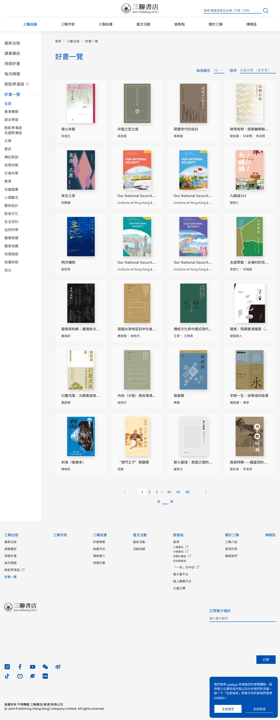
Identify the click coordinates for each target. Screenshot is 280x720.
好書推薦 (99, 542)
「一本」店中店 (183, 567)
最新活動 (139, 542)
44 (169, 491)
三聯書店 (178, 547)
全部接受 (228, 709)
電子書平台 (180, 574)
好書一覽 (12, 94)
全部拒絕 (259, 709)
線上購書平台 (182, 581)
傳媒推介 (99, 556)
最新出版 (12, 43)
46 (187, 491)
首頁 (58, 41)
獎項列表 (231, 549)
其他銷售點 (179, 560)
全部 (7, 103)
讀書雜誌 (12, 53)
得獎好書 (12, 63)
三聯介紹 (231, 542)
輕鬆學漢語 (14, 84)
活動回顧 (139, 549)
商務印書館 (179, 556)
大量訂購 (179, 588)
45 (178, 491)
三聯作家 (68, 24)
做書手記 (99, 549)
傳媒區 (251, 24)
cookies (232, 684)
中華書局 (178, 551)
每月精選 (12, 73)
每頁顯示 (203, 70)
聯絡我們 (231, 556)
